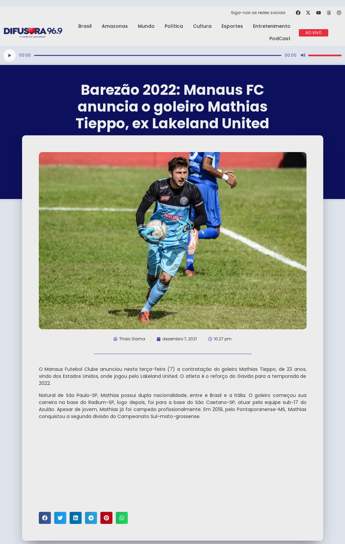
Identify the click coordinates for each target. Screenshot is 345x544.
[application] (172, 55)
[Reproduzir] (9, 55)
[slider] (157, 55)
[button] (45, 518)
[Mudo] (303, 55)
